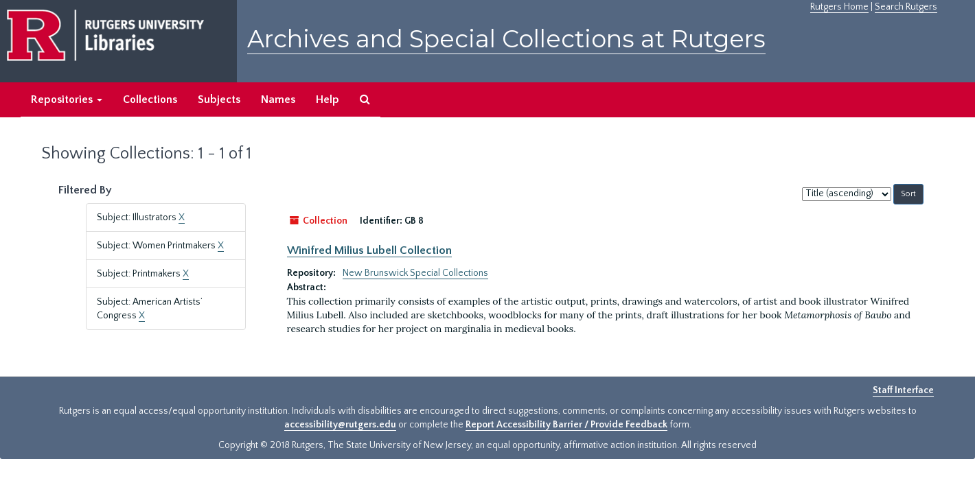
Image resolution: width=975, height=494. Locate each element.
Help (327, 99)
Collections (150, 99)
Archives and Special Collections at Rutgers (506, 39)
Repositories (66, 99)
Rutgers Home (839, 6)
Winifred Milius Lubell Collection (369, 250)
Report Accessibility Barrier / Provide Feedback (566, 424)
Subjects (219, 99)
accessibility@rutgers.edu (340, 424)
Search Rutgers (906, 6)
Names (278, 99)
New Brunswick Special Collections (415, 273)
